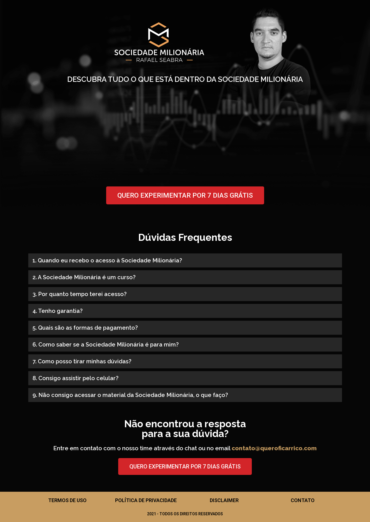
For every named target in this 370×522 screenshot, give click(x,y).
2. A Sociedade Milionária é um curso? (84, 277)
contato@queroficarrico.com (274, 448)
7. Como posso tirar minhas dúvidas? (81, 361)
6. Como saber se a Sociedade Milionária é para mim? (105, 344)
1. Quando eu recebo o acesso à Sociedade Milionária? (107, 260)
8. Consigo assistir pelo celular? (75, 378)
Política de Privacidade (146, 500)
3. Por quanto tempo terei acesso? (79, 294)
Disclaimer (224, 500)
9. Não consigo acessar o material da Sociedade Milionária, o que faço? (130, 395)
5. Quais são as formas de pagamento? (85, 327)
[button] (185, 260)
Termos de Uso (67, 500)
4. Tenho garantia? (57, 311)
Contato (303, 500)
